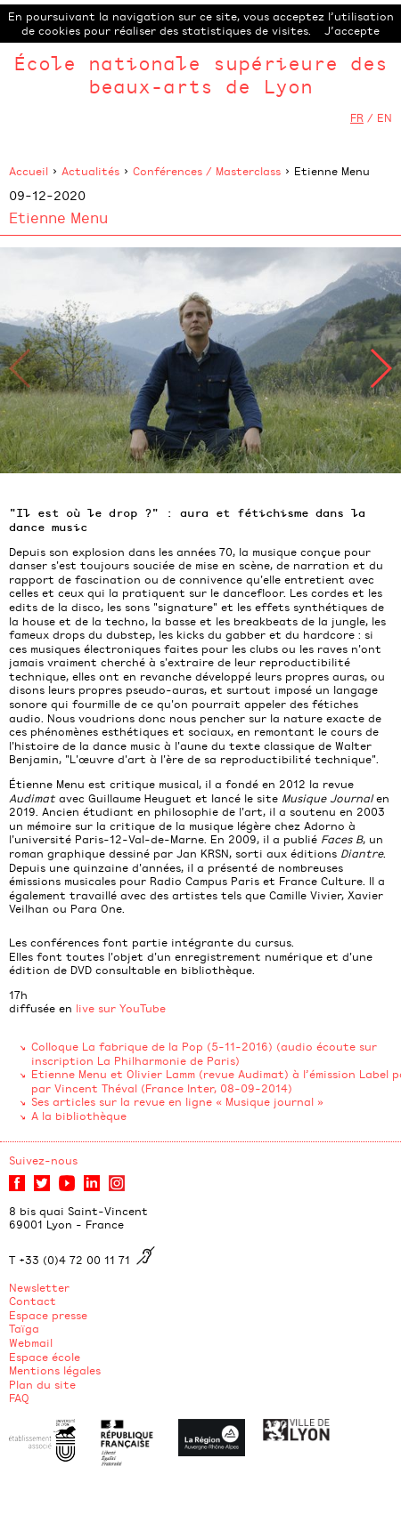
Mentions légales (55, 1370)
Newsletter (39, 1287)
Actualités (90, 171)
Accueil (28, 171)
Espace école (44, 1357)
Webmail (31, 1342)
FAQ (19, 1398)
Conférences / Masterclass (207, 171)
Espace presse (48, 1315)
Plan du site (42, 1384)
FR (357, 117)
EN (384, 117)
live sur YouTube (121, 1008)
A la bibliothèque (79, 1116)
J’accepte (352, 30)
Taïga (24, 1328)
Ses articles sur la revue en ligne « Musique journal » (177, 1101)
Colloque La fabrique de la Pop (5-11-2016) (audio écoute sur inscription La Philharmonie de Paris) (204, 1053)
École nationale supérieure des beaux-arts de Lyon (200, 74)
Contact (32, 1301)
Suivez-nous (43, 1160)
